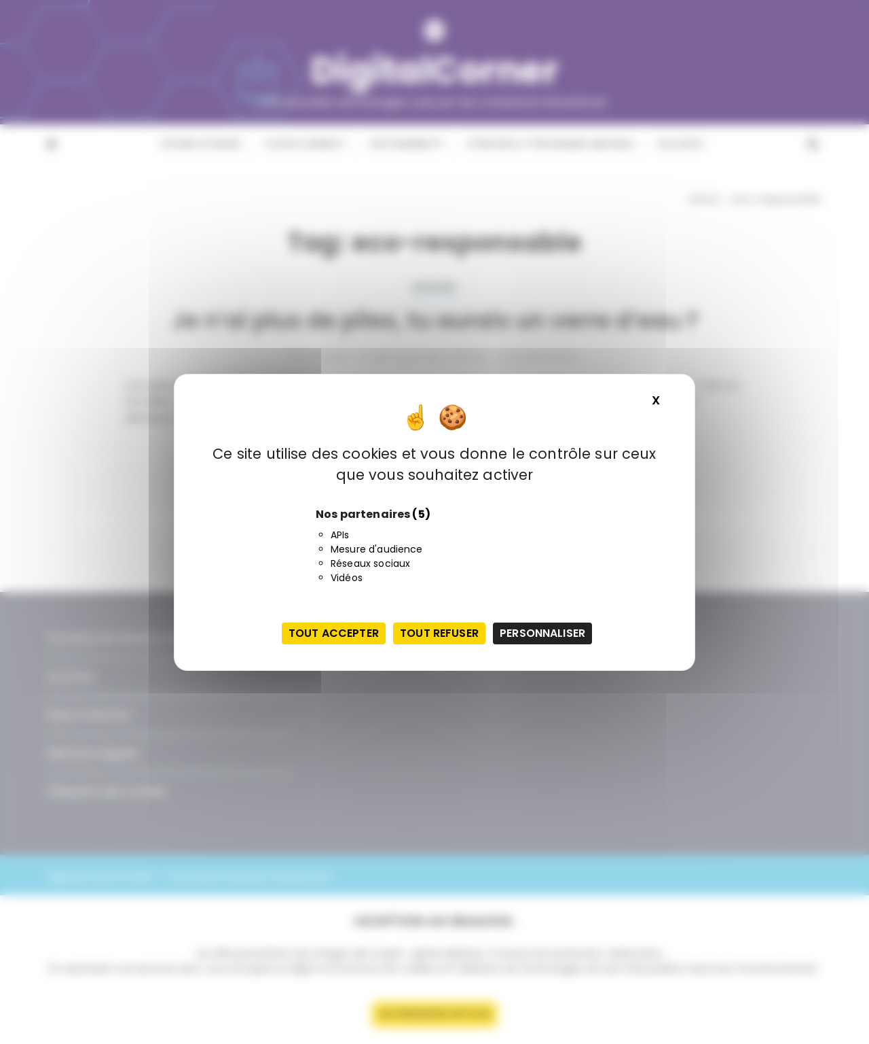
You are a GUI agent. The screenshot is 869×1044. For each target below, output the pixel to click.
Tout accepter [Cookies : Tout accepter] (334, 633)
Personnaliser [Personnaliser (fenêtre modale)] (542, 633)
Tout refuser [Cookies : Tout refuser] (439, 633)
